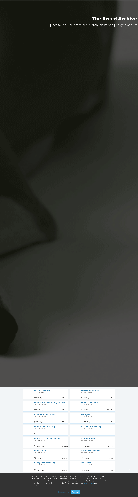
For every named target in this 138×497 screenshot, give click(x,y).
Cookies (100, 483)
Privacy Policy (89, 483)
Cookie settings (63, 492)
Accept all (75, 492)
